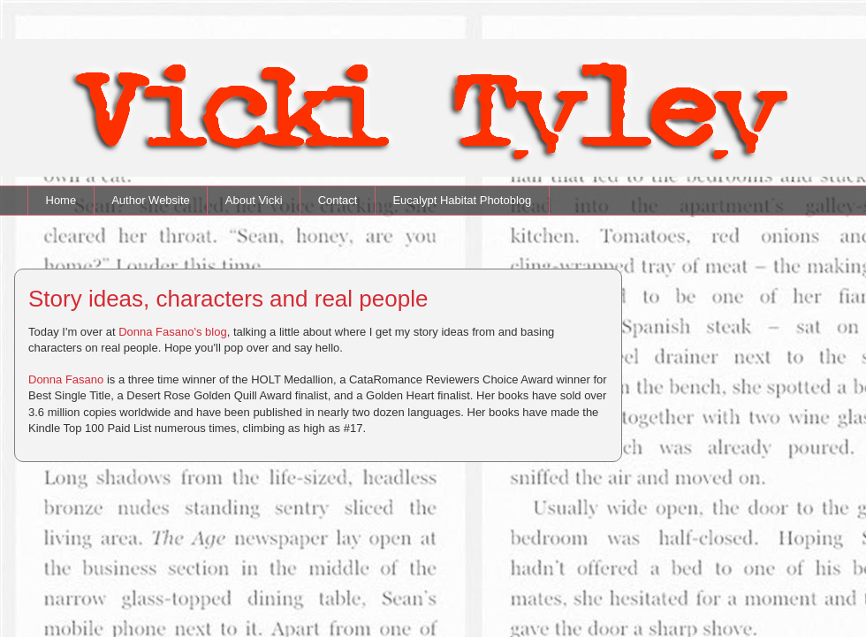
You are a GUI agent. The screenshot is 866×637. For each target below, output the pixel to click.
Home (61, 200)
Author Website (150, 200)
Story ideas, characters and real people (228, 298)
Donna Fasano (65, 379)
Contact (338, 200)
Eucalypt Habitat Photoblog (461, 200)
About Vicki (254, 200)
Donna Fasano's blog (172, 331)
